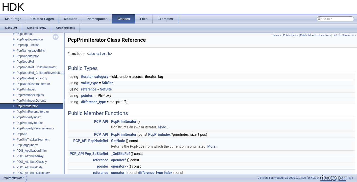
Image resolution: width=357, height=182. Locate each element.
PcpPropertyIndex (29, 117)
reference (88, 89)
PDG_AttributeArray (30, 156)
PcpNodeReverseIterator (33, 84)
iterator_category (94, 77)
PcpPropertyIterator (30, 123)
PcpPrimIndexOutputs (31, 100)
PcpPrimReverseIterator (33, 111)
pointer (86, 96)
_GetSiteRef (120, 154)
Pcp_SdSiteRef (96, 154)
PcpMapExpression (30, 39)
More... (163, 127)
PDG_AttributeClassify (32, 162)
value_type (89, 83)
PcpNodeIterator (28, 56)
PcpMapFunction (28, 45)
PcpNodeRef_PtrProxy (32, 78)
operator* (118, 160)
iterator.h (99, 53)
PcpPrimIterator (27, 106)
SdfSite (107, 83)
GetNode (118, 141)
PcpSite (22, 134)
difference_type (93, 102)
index (168, 173)
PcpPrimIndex (26, 89)
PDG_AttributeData (30, 167)
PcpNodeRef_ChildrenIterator (36, 67)
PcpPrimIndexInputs (30, 95)
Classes (276, 35)
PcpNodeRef (25, 61)
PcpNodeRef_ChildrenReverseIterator (42, 73)
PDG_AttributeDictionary (33, 173)
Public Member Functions (315, 35)
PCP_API (101, 122)
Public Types (290, 35)
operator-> (119, 166)
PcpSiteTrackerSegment (33, 139)
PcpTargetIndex (27, 145)
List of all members (344, 35)
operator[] (118, 173)
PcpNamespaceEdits (31, 50)
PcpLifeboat (25, 34)
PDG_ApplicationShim (32, 150)
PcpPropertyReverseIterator (35, 128)
